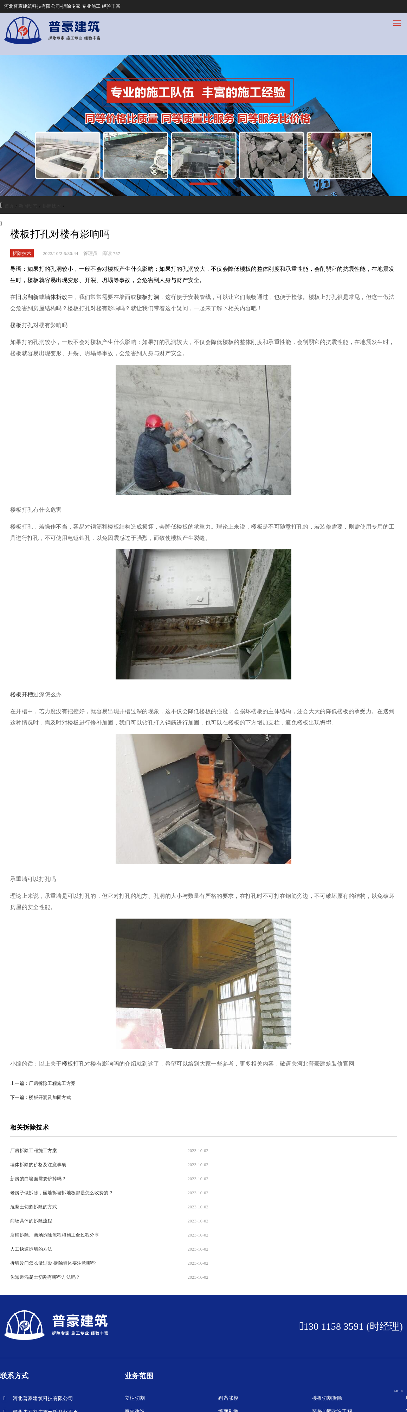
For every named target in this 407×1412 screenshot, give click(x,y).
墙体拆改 (56, 297)
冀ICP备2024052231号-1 (146, 1400)
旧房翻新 (27, 297)
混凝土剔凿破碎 (142, 1368)
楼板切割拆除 (327, 1327)
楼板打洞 (147, 297)
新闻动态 (28, 206)
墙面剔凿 (228, 1341)
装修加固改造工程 (332, 1341)
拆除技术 (52, 206)
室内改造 (135, 1341)
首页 (9, 206)
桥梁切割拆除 (327, 1354)
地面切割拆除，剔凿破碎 (246, 1354)
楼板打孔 (73, 1064)
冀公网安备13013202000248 (201, 1400)
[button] (203, 184)
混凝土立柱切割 (142, 1354)
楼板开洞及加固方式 (50, 1097)
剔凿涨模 (228, 1327)
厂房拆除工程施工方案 (52, 1083)
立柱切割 (135, 1327)
